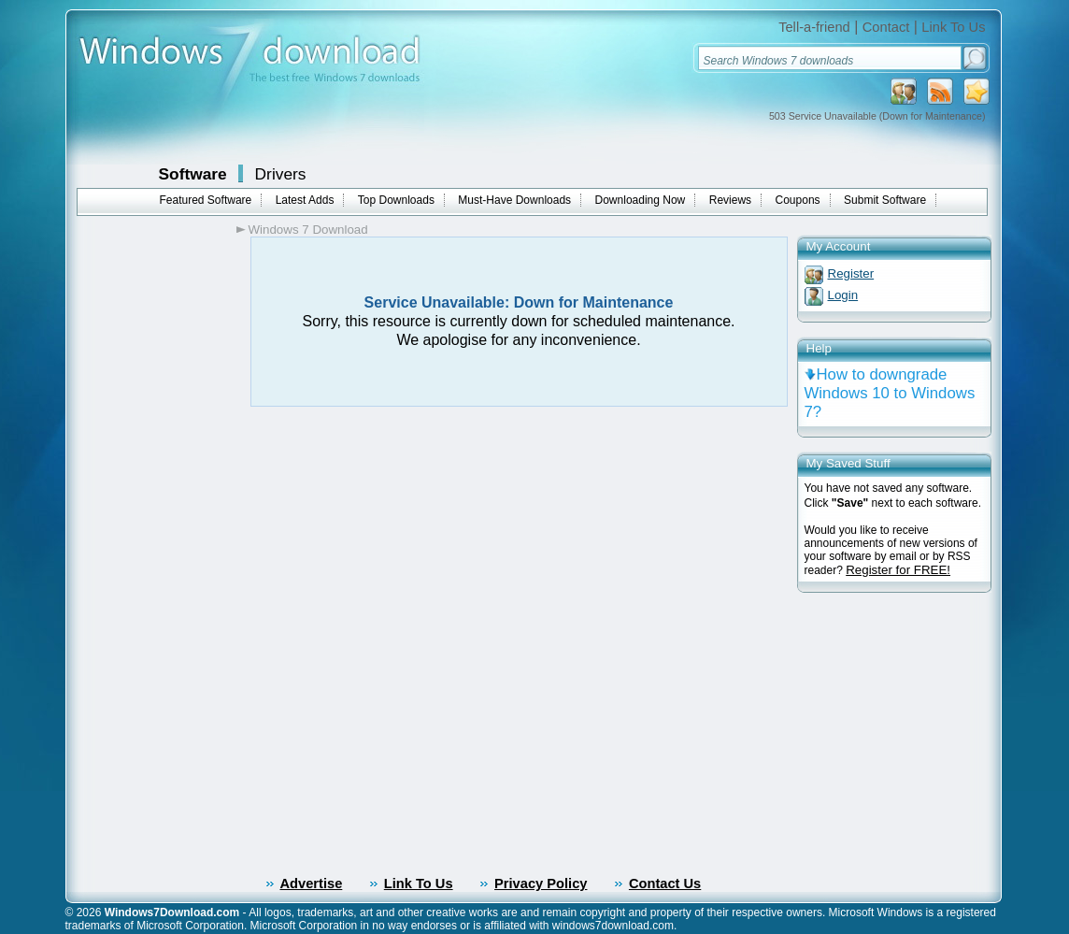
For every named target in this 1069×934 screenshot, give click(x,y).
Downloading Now (640, 200)
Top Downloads (396, 200)
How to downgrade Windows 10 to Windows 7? (890, 393)
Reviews (730, 200)
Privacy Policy (540, 883)
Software (193, 174)
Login (843, 295)
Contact (886, 27)
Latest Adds (305, 200)
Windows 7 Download (308, 230)
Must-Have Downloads (514, 200)
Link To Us (953, 27)
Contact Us (665, 883)
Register (851, 273)
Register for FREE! (898, 570)
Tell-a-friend (814, 27)
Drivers (280, 174)
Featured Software (206, 200)
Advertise (311, 883)
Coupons (798, 200)
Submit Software (885, 200)
